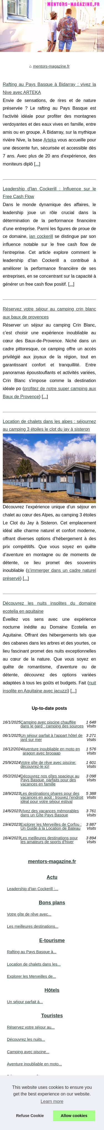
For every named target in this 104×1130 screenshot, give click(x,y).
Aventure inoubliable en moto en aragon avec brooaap (51, 751)
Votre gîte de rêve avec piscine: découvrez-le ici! (48, 765)
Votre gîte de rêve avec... (29, 914)
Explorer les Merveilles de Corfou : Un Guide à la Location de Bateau (51, 826)
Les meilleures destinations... (33, 926)
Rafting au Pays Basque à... (31, 952)
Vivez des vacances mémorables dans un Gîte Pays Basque (50, 813)
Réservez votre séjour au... (31, 1027)
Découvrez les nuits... (26, 1039)
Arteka (50, 140)
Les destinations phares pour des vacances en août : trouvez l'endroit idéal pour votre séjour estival (52, 797)
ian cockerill (41, 236)
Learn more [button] (52, 1101)
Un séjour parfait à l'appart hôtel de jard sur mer (52, 738)
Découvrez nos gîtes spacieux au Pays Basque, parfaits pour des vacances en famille (50, 780)
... (37, 164)
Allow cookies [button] (74, 1115)
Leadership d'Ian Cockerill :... (32, 889)
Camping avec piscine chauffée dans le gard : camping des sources (52, 724)
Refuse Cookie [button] (30, 1115)
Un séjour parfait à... (25, 1002)
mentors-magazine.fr (51, 66)
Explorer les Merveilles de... (31, 976)
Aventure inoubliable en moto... (34, 1064)
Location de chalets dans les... (34, 964)
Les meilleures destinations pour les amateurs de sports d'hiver (49, 840)
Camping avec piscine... (28, 1052)
